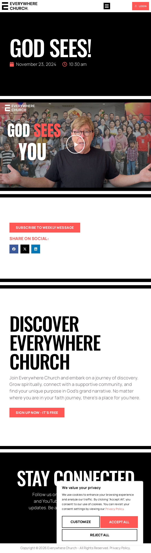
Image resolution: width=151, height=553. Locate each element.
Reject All (118, 523)
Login (140, 6)
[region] (100, 514)
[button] (107, 6)
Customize (80, 523)
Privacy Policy (114, 512)
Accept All (100, 535)
